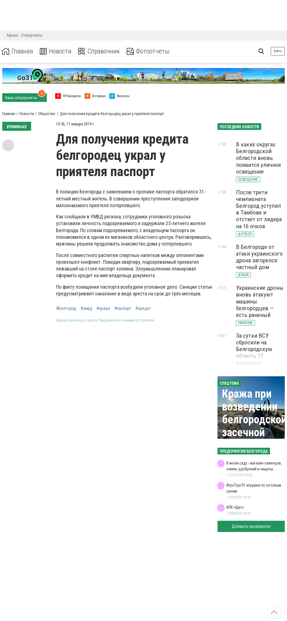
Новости (55, 51)
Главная (17, 51)
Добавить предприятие (251, 526)
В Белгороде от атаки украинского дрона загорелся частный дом (259, 257)
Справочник (99, 51)
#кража (103, 308)
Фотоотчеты (148, 51)
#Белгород (66, 308)
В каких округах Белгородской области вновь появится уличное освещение (258, 158)
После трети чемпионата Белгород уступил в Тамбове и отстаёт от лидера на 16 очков (259, 209)
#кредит (143, 308)
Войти (278, 51)
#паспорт (122, 308)
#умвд (86, 308)
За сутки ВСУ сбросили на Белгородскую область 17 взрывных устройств (254, 352)
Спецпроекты (31, 35)
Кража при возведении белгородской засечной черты (254, 419)
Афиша (12, 35)
